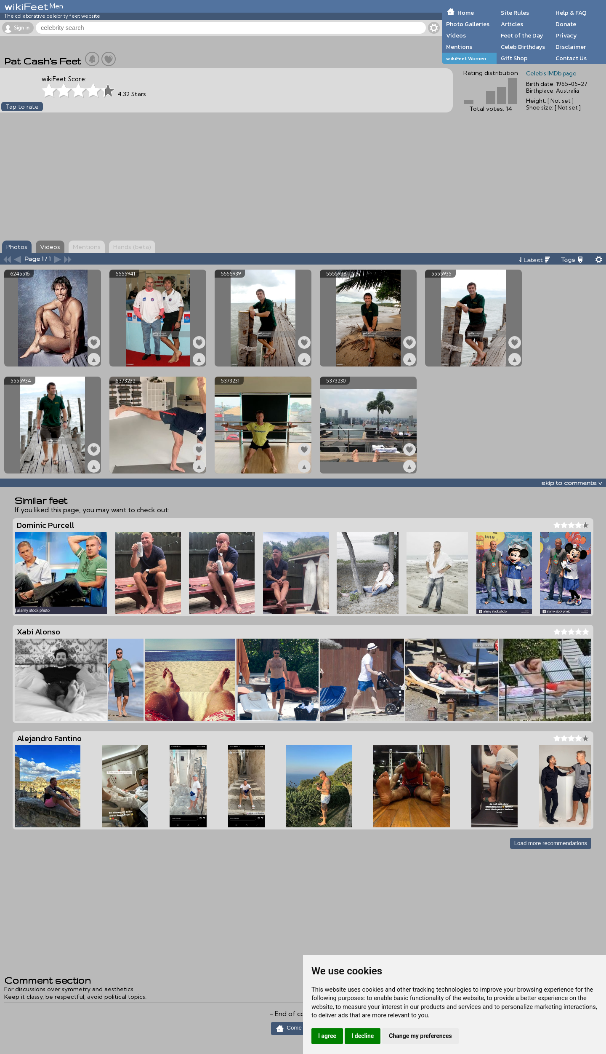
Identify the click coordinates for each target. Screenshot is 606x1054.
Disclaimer (571, 46)
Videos (456, 35)
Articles (512, 24)
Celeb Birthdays (523, 46)
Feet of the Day (522, 35)
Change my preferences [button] (420, 1036)
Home (465, 12)
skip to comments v (571, 482)
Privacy (566, 35)
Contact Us (571, 58)
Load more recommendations (550, 843)
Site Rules (515, 12)
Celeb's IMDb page (551, 73)
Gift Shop (514, 58)
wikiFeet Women (466, 58)
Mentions (459, 46)
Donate (566, 24)
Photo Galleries (467, 24)
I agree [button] (327, 1036)
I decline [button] (362, 1036)
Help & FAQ (571, 12)
